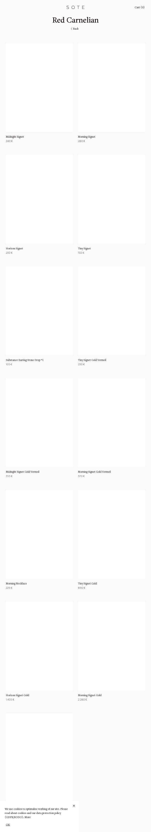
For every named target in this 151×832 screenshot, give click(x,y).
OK (8, 825)
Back (74, 29)
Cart (140, 7)
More (28, 817)
